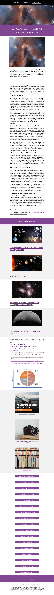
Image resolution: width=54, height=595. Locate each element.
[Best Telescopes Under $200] (27, 572)
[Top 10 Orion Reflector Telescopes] (27, 482)
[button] (1, 6)
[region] (27, 2)
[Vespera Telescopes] (27, 542)
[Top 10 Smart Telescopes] (27, 488)
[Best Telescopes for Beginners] (27, 506)
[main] (27, 30)
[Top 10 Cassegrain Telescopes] (27, 548)
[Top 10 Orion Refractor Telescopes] (27, 476)
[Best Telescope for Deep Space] (27, 524)
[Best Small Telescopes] (27, 554)
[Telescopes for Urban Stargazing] (27, 494)
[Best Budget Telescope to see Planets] (27, 512)
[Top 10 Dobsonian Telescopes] (27, 500)
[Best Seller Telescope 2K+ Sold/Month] (27, 518)
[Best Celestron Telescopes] (27, 566)
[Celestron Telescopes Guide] (27, 536)
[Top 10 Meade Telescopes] (27, 560)
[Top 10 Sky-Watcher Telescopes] (27, 530)
